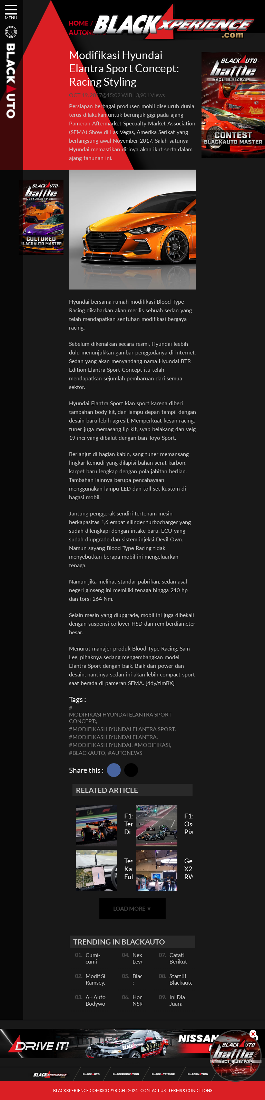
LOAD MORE (132, 908)
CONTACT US (153, 1090)
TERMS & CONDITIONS (190, 1090)
